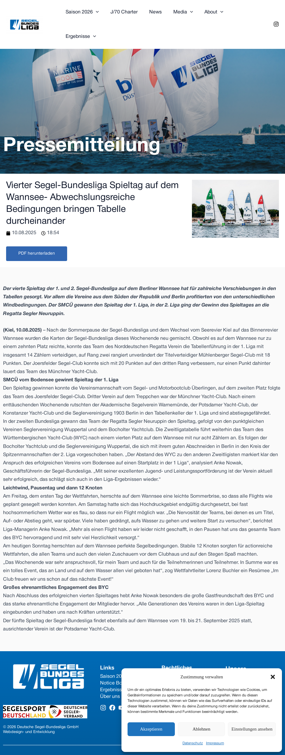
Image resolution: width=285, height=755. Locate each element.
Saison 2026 (81, 14)
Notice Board (114, 662)
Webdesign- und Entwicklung (29, 711)
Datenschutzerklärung (185, 655)
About (205, 14)
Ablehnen (201, 729)
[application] (95, 14)
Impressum (215, 743)
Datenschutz (192, 743)
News (151, 14)
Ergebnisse (240, 14)
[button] (273, 677)
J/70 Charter (121, 14)
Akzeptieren (151, 729)
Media (177, 14)
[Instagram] (276, 13)
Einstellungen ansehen (251, 729)
